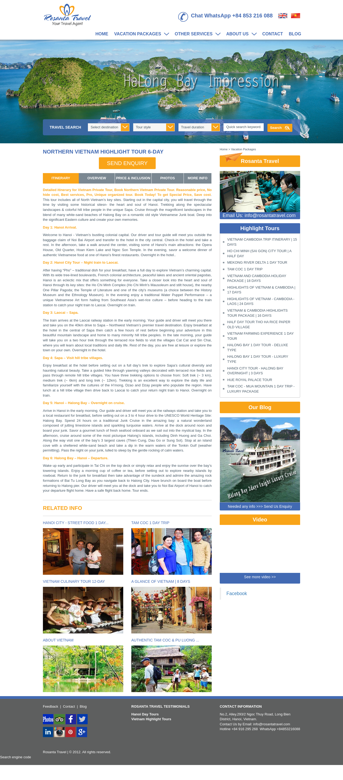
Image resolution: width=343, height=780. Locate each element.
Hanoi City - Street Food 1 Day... (76, 523)
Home (101, 34)
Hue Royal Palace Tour (249, 380)
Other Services (196, 34)
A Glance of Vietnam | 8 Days (160, 581)
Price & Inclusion (133, 178)
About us (240, 34)
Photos (167, 178)
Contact (272, 34)
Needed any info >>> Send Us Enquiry (260, 506)
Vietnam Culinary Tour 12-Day (74, 581)
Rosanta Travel (249, 159)
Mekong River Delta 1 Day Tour (257, 262)
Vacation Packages (140, 34)
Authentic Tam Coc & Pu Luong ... (165, 640)
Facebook (236, 593)
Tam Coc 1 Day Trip (150, 523)
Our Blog (259, 407)
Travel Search (65, 127)
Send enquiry (127, 163)
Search (276, 128)
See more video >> (260, 577)
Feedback (50, 706)
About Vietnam (58, 640)
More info (198, 178)
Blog (295, 34)
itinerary (60, 178)
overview (96, 178)
